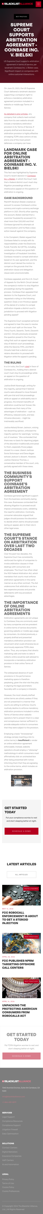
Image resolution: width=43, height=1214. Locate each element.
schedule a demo (21, 831)
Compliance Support (11, 1125)
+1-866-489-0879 (9, 1102)
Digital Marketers (9, 1152)
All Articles (21, 875)
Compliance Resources (12, 1121)
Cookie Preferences (10, 1191)
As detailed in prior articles (16, 117)
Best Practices (21, 16)
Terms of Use (8, 1183)
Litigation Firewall (10, 1129)
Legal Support (8, 1117)
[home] (17, 4)
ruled (27, 367)
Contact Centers (9, 1148)
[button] (37, 4)
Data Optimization (10, 1134)
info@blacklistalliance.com (13, 1096)
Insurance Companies (11, 1156)
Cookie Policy (8, 1187)
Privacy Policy (8, 1179)
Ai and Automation (10, 1164)
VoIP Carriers (8, 1160)
